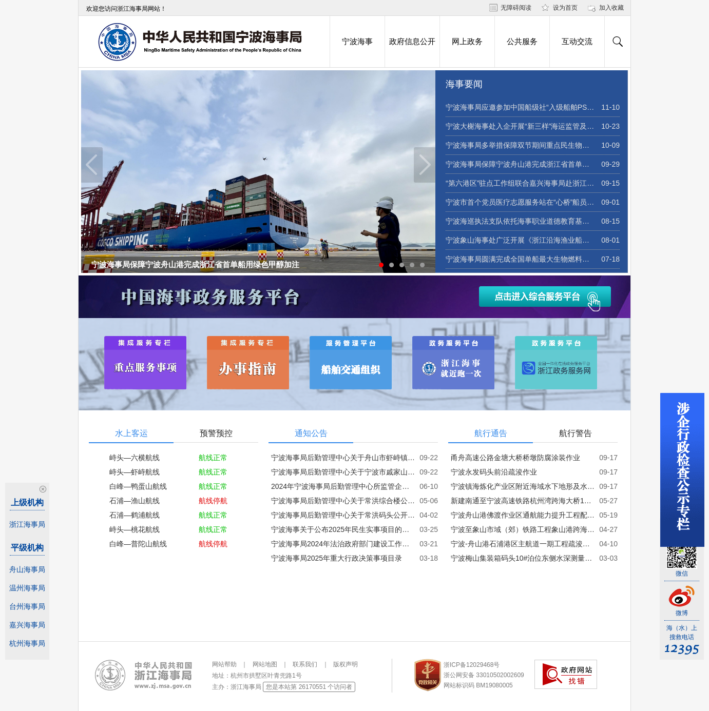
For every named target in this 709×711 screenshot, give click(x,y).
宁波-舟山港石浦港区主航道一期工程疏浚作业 (523, 544)
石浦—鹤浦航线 (134, 515)
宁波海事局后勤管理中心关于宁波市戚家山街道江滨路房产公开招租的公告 (343, 472)
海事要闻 (464, 84)
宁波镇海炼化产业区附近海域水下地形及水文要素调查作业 (523, 486)
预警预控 (216, 433)
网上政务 (467, 41)
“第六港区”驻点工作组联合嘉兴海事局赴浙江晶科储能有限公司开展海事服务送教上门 (520, 183)
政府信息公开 (412, 41)
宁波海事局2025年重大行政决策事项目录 (336, 558)
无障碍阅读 (516, 7)
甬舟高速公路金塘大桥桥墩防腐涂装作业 (515, 457)
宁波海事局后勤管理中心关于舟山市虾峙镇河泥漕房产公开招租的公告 (343, 457)
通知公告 (311, 433)
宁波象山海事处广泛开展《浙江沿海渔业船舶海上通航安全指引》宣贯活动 (520, 240)
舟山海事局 (27, 569)
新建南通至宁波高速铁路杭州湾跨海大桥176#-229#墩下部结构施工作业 (523, 501)
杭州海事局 (27, 643)
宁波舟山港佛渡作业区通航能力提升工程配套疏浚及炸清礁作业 (523, 515)
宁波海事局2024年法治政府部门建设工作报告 (343, 544)
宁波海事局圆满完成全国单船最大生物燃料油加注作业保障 (520, 259)
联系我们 (305, 664)
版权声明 (345, 664)
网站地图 (265, 664)
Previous (92, 165)
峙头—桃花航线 (134, 529)
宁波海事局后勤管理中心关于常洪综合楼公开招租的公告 (343, 501)
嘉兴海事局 (27, 625)
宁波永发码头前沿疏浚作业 (494, 472)
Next (424, 165)
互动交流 (577, 41)
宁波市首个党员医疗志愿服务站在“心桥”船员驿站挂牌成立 (520, 202)
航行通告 (490, 433)
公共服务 (522, 41)
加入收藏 (611, 7)
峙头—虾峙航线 (134, 472)
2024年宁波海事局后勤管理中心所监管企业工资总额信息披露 (343, 486)
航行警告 (575, 433)
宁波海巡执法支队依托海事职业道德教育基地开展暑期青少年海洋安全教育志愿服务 (520, 221)
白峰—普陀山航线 (138, 544)
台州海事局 (27, 606)
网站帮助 (224, 664)
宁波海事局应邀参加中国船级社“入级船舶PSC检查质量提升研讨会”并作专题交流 (520, 107)
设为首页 (565, 7)
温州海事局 (27, 588)
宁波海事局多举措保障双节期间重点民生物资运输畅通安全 (520, 145)
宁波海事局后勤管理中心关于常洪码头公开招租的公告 (343, 515)
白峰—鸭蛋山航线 (138, 486)
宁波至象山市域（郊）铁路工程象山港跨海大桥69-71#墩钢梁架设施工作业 (523, 529)
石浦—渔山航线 (134, 501)
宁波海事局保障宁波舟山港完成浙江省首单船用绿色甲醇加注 (195, 264)
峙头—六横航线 (134, 457)
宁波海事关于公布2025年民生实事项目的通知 (343, 529)
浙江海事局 (27, 524)
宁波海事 (357, 41)
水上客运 (131, 433)
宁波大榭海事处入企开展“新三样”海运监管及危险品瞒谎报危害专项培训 (520, 126)
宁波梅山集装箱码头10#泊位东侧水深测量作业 (523, 558)
